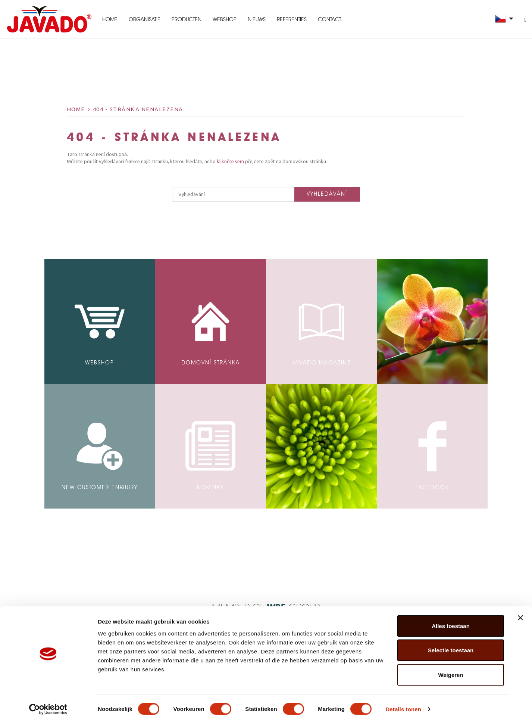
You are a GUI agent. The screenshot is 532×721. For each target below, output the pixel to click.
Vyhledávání (327, 193)
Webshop (223, 19)
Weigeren (450, 672)
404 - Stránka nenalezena (138, 109)
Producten (185, 19)
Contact (328, 19)
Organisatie (143, 19)
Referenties (291, 19)
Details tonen (403, 706)
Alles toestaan (451, 623)
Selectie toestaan (451, 647)
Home (108, 19)
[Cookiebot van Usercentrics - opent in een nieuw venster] (48, 706)
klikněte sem (231, 161)
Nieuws (256, 19)
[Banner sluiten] (520, 615)
